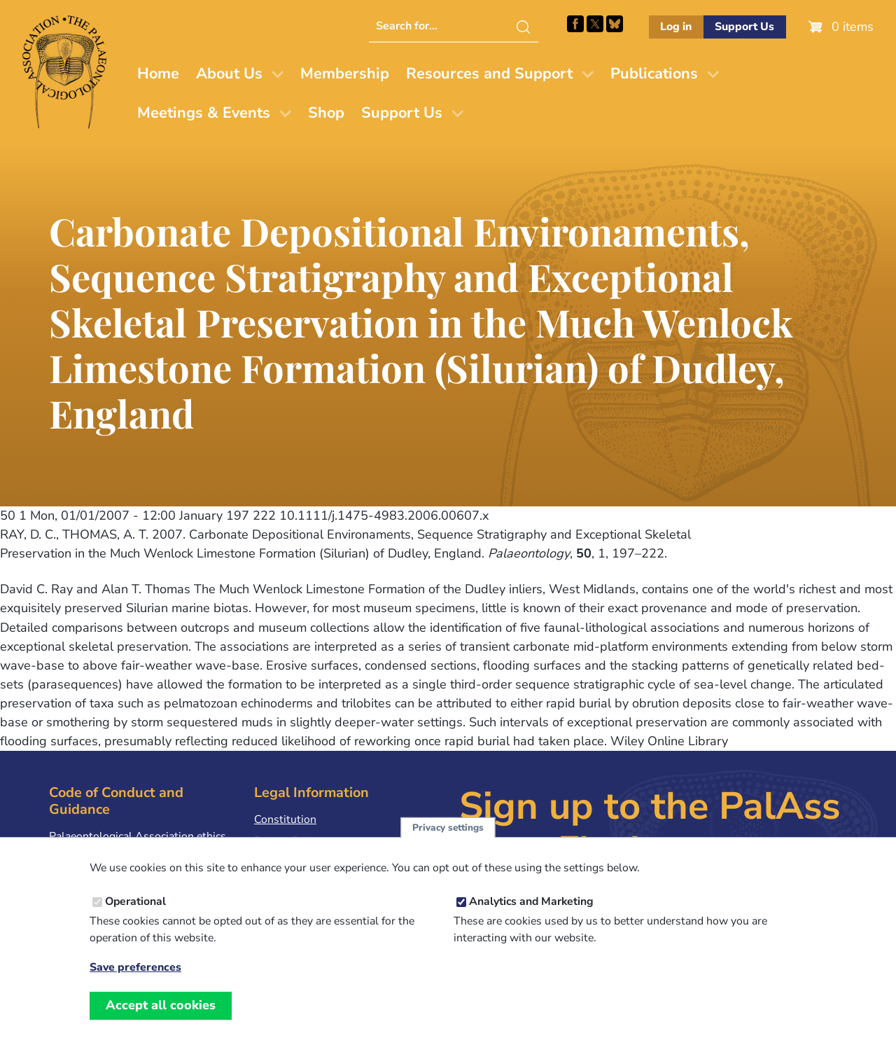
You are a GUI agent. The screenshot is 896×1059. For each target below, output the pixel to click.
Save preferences (135, 983)
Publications (654, 73)
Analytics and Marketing (531, 917)
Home (158, 73)
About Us (229, 73)
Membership (344, 73)
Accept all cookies (161, 1021)
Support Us (744, 26)
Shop (326, 112)
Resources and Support (489, 73)
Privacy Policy (288, 841)
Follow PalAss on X (595, 23)
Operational (135, 917)
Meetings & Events (203, 112)
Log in (676, 26)
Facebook (575, 23)
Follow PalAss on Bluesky (614, 23)
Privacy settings (448, 843)
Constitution (285, 819)
